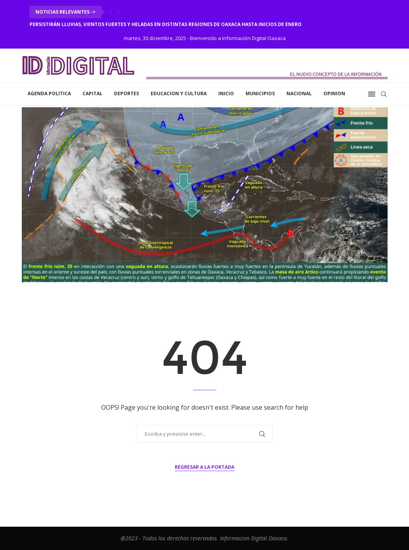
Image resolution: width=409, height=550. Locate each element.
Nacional (299, 93)
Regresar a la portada (204, 467)
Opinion (334, 93)
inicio (226, 93)
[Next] (119, 12)
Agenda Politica (49, 93)
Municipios (260, 93)
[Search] (384, 94)
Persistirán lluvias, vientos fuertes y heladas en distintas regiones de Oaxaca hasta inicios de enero (166, 24)
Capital (92, 93)
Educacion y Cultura (179, 93)
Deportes (126, 93)
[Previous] (111, 12)
